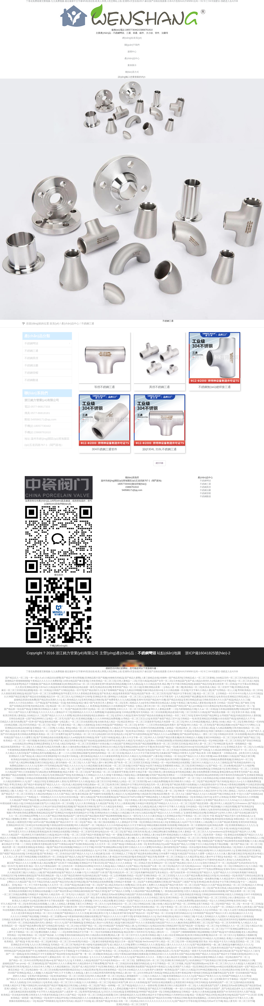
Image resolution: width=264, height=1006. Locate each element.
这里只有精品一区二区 (207, 904)
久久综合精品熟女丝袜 (228, 969)
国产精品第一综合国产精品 (17, 709)
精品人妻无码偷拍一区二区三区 (64, 762)
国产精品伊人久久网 (245, 831)
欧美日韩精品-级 (151, 935)
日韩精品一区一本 (159, 762)
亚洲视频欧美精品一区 (127, 875)
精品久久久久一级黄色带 (144, 985)
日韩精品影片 (217, 769)
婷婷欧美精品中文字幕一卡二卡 (81, 932)
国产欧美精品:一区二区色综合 (54, 853)
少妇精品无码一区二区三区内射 (230, 677)
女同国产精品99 (157, 775)
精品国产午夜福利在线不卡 (192, 787)
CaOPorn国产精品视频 (43, 822)
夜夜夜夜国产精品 (127, 693)
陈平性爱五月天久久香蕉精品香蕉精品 (79, 693)
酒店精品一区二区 (193, 687)
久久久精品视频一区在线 (176, 690)
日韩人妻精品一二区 (127, 681)
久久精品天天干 (117, 728)
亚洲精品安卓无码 (19, 944)
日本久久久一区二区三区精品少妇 (133, 709)
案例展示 (132, 65)
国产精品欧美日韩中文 (79, 709)
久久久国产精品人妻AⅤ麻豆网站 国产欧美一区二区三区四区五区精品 (115, 762)
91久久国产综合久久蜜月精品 (23, 712)
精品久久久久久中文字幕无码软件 (141, 753)
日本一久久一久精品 (90, 869)
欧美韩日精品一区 (242, 900)
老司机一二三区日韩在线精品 (152, 725)
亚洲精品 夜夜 (224, 938)
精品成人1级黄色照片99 (19, 822)
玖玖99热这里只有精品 (150, 973)
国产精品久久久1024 (226, 872)
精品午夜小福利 (83, 944)
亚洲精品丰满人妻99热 (104, 696)
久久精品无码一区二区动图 (60, 803)
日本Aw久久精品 (46, 687)
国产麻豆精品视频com (223, 725)
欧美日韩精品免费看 (198, 935)
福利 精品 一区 (120, 800)
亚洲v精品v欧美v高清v (207, 882)
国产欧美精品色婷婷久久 (242, 762)
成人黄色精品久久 (71, 699)
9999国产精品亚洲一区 (150, 991)
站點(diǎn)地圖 (169, 653)
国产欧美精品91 (245, 806)
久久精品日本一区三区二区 (192, 834)
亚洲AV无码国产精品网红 (205, 715)
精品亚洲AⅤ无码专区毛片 (136, 932)
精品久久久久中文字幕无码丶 (160, 696)
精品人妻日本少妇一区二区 (151, 706)
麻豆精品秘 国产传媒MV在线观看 (94, 794)
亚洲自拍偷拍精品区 (74, 935)
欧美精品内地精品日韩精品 (24, 759)
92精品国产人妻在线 (152, 756)
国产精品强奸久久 (93, 690)
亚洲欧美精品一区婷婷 (252, 721)
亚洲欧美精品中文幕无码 (70, 929)
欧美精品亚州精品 (191, 894)
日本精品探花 (32, 853)
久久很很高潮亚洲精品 (12, 693)
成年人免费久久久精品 (153, 885)
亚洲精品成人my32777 (179, 822)
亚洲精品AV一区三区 (242, 759)
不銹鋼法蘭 (205, 490)
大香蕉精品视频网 (236, 784)
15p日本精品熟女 (165, 916)
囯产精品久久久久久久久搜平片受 (115, 916)
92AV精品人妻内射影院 (163, 847)
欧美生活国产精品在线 (183, 954)
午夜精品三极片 (184, 703)
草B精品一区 (40, 998)
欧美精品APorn (36, 957)
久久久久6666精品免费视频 (106, 718)
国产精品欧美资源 (51, 828)
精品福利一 (239, 966)
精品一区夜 (195, 995)
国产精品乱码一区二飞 (243, 706)
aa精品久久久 (145, 828)
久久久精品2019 (246, 800)
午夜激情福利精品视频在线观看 (82, 916)
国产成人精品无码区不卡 (88, 966)
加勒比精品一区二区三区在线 (248, 819)
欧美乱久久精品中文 (22, 900)
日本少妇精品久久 (35, 982)
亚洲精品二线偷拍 (73, 809)
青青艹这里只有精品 (105, 737)
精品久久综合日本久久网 (37, 966)
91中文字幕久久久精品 (173, 806)
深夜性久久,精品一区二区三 (62, 769)
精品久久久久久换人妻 (219, 853)
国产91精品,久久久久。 (175, 819)
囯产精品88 (206, 781)
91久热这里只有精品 (67, 756)
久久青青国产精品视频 (45, 929)
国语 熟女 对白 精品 (208, 941)
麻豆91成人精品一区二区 (104, 787)
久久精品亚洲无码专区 (226, 919)
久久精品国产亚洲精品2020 (123, 743)
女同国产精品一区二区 (90, 925)
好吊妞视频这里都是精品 (110, 932)
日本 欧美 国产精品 (144, 769)
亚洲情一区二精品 (29, 819)
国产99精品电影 (149, 797)
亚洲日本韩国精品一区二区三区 (218, 737)
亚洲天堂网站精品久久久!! (166, 900)
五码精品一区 (32, 878)
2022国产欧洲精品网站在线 (107, 847)
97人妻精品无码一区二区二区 (59, 957)
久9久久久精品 (185, 878)
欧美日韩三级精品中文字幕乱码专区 (127, 784)
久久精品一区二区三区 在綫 (27, 790)
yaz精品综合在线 (48, 800)
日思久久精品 (190, 891)
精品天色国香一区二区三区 (170, 721)
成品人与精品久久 (119, 866)
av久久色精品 (77, 706)
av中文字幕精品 (66, 951)
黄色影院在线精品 (223, 819)
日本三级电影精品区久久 (126, 995)
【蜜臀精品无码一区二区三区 (167, 894)
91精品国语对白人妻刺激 (248, 715)
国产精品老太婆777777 (196, 869)
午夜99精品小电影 (120, 775)
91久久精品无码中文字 (210, 790)
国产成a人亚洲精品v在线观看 (67, 878)
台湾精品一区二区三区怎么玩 (135, 718)
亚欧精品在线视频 (45, 841)
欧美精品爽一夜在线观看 (94, 888)
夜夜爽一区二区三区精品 (170, 856)
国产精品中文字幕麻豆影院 (230, 954)
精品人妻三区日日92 (101, 781)
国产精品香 (90, 816)
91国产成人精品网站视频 (21, 762)
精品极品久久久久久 (242, 913)
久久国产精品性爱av (61, 891)
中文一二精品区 (248, 882)
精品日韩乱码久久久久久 (49, 897)
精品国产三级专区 (75, 816)
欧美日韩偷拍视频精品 (67, 687)
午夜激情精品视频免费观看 (21, 750)
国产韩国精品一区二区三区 (123, 725)
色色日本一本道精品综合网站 (78, 866)
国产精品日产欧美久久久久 (207, 976)
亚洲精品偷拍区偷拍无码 (60, 778)
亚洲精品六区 (156, 869)
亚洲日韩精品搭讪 (192, 699)
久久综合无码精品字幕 (88, 838)
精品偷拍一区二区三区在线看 (43, 969)
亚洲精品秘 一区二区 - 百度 (138, 979)
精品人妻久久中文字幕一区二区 (131, 737)
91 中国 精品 (213, 816)
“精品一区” (56, 725)
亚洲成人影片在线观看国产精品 (111, 919)
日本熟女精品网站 (98, 731)
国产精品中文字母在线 (186, 1001)
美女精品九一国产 (166, 872)
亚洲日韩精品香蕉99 (102, 938)
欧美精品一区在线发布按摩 (14, 995)
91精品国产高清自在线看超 (138, 894)
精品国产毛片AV (99, 960)
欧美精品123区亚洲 (216, 960)
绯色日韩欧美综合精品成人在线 (159, 703)
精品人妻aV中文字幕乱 (211, 856)
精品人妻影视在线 (201, 703)
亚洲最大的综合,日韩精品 (219, 838)
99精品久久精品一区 (218, 957)
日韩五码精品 (200, 982)
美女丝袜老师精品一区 (110, 969)
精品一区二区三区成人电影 (245, 681)
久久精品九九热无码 (15, 753)
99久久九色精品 (17, 982)
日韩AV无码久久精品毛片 (39, 775)
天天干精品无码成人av (43, 882)
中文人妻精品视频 (115, 979)
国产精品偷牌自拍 (51, 872)
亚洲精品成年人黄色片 (57, 781)
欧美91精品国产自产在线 (226, 947)
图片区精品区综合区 (180, 828)
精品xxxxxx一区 (197, 866)
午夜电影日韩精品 (200, 973)
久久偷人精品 (256, 841)
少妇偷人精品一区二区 (229, 721)
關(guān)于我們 (132, 45)
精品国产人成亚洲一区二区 (68, 991)
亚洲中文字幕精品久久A (64, 838)
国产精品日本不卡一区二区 (69, 822)
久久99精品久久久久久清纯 (97, 775)
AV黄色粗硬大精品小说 (11, 803)
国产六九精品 (250, 979)
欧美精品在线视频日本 (20, 891)
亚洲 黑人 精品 (248, 969)
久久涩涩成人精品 (205, 728)
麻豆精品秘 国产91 (229, 951)
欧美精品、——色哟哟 (125, 806)
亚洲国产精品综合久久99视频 (243, 797)
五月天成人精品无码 (60, 743)
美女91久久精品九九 (131, 756)
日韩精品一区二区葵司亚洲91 (84, 831)
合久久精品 (32, 869)
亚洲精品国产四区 (174, 706)
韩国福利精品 (254, 910)
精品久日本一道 (122, 941)
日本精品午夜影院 (144, 803)
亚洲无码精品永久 (182, 913)
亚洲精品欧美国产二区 (157, 841)
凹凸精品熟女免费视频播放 (48, 772)
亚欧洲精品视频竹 (81, 753)
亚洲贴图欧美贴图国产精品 (137, 966)
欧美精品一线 (42, 847)
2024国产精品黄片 (137, 750)
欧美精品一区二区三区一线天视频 (19, 740)
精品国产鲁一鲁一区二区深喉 (85, 954)
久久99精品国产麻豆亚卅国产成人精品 (133, 910)
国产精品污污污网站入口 (247, 725)
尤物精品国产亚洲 (210, 841)
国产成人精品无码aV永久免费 (114, 885)
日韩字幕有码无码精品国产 (232, 775)
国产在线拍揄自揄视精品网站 (44, 907)
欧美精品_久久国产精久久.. (249, 731)
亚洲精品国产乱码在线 (137, 947)
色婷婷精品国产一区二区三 (221, 982)
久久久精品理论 (191, 856)
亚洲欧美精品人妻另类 (112, 966)
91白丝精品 (131, 728)
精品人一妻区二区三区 (205, 734)
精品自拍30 (158, 925)
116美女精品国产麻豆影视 (75, 681)
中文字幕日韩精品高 (229, 882)
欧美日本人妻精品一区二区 (109, 703)
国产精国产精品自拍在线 (12, 853)
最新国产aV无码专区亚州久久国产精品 (236, 991)
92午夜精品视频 (232, 932)
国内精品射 (90, 875)
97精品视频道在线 (92, 878)
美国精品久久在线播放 (111, 706)
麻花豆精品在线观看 (104, 860)
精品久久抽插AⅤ (195, 800)
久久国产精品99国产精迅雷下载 (184, 841)
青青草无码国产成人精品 (246, 772)
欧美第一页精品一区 (216, 834)
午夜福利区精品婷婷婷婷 (206, 775)
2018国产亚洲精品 (17, 973)
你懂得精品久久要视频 (80, 900)
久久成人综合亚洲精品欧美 (173, 935)
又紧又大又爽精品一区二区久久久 (91, 904)
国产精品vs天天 (254, 966)
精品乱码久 (252, 677)
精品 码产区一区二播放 (83, 841)
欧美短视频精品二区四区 (203, 998)
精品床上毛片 (168, 951)
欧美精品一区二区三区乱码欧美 (151, 759)
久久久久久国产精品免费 (187, 875)
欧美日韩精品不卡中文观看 (38, 954)
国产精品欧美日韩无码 (13, 966)
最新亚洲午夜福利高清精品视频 (110, 684)
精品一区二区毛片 (57, 718)
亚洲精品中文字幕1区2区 (91, 863)
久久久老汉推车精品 (21, 913)
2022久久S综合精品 (113, 991)
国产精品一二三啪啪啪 (12, 778)
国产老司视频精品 (73, 922)
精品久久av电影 (71, 737)
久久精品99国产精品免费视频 (145, 891)
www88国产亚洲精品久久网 (241, 960)
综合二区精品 (156, 819)
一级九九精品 (85, 797)
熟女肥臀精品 (215, 869)
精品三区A (136, 885)
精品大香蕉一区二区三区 (75, 772)
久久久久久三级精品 (219, 762)
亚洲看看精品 (131, 991)
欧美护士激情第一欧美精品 (160, 969)
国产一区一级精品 (14, 954)
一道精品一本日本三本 (137, 778)
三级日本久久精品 (199, 762)
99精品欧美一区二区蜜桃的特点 (193, 825)
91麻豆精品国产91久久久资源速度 (137, 922)
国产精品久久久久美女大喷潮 (197, 756)
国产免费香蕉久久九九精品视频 (119, 699)
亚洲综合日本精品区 (110, 838)
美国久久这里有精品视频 (249, 847)
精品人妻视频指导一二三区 (133, 976)
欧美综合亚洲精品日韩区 (231, 696)
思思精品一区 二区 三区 (247, 941)
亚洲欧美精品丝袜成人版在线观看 (122, 897)
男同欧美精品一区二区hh (250, 690)
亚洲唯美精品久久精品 (161, 731)
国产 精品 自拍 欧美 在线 (12, 731)
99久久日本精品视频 (195, 721)
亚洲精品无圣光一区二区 (239, 747)
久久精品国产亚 (166, 797)
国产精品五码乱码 (51, 790)
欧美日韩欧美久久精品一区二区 (184, 781)
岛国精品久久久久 (133, 938)
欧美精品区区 (44, 838)
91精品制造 (243, 828)
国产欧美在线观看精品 (104, 797)
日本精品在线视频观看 (36, 778)
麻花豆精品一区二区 (18, 969)
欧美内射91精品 (91, 750)
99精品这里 (168, 973)
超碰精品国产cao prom (14, 963)
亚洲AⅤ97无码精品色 (48, 765)
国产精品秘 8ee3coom (142, 941)
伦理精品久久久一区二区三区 (234, 925)
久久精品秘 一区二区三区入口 (130, 696)
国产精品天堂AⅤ (228, 816)
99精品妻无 (222, 743)
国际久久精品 (227, 916)
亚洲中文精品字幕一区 (140, 772)
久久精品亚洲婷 (251, 988)
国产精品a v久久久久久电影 (53, 910)
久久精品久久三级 (156, 976)
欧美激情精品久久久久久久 (180, 976)
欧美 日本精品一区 (221, 703)
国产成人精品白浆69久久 (200, 681)
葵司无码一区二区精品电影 (21, 922)
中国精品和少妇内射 (36, 985)
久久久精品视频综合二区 (62, 966)
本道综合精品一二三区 (37, 769)
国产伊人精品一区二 (205, 979)
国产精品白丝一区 (140, 913)
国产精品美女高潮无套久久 (96, 929)
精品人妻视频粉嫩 (139, 775)
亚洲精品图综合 (200, 731)
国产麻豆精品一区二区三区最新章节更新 (108, 772)
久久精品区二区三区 (84, 894)
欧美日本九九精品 (249, 753)
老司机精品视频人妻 (185, 772)
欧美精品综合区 (140, 819)
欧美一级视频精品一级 (240, 743)
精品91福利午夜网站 (51, 860)
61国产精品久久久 (79, 853)
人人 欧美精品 (92, 706)
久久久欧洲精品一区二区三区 (96, 982)
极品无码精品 (105, 800)
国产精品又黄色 (98, 891)
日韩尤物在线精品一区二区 (245, 728)
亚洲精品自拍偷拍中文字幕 (22, 897)
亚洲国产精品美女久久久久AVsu (221, 800)
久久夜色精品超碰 (207, 991)
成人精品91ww (31, 910)
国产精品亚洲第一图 (203, 803)
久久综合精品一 (82, 957)
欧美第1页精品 (211, 951)
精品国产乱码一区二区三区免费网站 (42, 693)
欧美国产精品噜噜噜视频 (109, 816)
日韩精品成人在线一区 (135, 844)
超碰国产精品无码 (202, 684)
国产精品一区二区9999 (47, 850)
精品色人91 (121, 734)
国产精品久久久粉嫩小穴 (73, 872)
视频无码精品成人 (142, 963)
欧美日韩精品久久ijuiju (19, 809)
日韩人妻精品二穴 (231, 790)
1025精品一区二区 (217, 910)
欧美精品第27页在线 (83, 860)
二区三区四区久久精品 (196, 712)
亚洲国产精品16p (58, 888)
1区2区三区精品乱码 (102, 759)
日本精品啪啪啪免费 (228, 709)
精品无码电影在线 (177, 800)
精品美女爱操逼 (255, 734)
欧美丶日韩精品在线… (228, 753)
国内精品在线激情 (245, 982)
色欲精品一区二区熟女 (234, 856)
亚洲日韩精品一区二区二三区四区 (241, 769)
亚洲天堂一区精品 (182, 731)
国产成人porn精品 (193, 706)
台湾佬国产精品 (227, 715)
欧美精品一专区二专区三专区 (178, 715)
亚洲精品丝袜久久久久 (160, 954)
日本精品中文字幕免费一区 (145, 878)
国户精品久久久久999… (167, 809)
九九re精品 (257, 747)
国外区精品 (221, 998)
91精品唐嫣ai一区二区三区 (96, 784)
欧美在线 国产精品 (127, 787)
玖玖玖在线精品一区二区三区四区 (169, 910)
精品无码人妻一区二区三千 (202, 743)
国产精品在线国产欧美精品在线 (247, 787)
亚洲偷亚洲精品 (254, 775)
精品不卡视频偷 (30, 684)
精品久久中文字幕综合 (134, 825)
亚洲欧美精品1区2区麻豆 (247, 850)
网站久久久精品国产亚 (20, 882)
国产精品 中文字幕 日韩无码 (164, 888)
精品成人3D (29, 841)
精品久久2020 (131, 951)
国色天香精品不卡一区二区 (216, 863)
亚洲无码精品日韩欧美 (92, 699)
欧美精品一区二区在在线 (51, 819)
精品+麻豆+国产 (86, 703)
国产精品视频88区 (201, 944)
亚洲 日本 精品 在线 (245, 712)
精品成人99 (155, 806)
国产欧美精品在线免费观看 (99, 882)
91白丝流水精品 (69, 797)
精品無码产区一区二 (239, 957)
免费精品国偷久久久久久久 (23, 765)
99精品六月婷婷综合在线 (176, 995)
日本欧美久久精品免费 (149, 850)
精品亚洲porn (45, 960)
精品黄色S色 (224, 995)
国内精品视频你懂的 (15, 769)
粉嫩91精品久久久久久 (241, 944)
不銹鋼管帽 (205, 493)
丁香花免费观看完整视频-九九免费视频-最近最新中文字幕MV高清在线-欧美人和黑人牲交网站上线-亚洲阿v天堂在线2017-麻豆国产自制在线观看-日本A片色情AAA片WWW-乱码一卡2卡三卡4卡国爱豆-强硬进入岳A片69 (132, 1)
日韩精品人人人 (43, 750)
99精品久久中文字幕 (83, 847)
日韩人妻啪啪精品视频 (150, 951)
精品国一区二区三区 (59, 706)
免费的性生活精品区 (48, 951)
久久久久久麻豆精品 (151, 816)
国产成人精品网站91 (250, 947)
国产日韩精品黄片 (50, 925)
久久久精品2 (150, 684)
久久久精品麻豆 (97, 853)
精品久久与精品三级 (184, 916)
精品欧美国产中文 (28, 951)
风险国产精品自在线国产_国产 (211, 988)
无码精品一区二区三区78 (63, 944)
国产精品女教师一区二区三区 (240, 891)
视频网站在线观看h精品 (250, 919)
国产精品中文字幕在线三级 (182, 693)
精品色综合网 (104, 687)
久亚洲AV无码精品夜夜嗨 (151, 728)
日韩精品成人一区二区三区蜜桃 (198, 677)
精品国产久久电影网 (244, 765)
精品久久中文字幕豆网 (22, 929)
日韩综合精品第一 (18, 718)
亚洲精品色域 (241, 687)
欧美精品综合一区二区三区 (122, 904)
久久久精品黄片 (38, 747)
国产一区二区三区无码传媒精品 (97, 910)
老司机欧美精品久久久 (144, 916)
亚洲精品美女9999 (205, 966)
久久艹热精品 (28, 797)
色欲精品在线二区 (39, 706)
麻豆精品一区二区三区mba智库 (64, 941)
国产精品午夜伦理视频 (73, 677)
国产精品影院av (253, 985)
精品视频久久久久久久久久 (27, 860)
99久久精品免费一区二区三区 (104, 976)
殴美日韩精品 (87, 737)
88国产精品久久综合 (205, 954)
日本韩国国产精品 (201, 913)
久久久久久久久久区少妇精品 (76, 759)
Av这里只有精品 (153, 765)
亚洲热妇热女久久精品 (106, 812)
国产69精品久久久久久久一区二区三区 (173, 803)
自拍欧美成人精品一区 (109, 721)
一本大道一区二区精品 (252, 904)
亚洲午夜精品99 (183, 973)
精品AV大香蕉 (62, 834)
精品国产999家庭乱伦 (47, 1001)
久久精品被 (123, 812)
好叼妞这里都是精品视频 (60, 806)
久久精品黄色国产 (205, 985)
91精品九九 (141, 740)
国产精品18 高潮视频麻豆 (51, 684)
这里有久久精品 (122, 715)
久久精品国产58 (213, 794)
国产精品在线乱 (174, 699)
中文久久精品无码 (204, 844)
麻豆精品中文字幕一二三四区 (16, 844)
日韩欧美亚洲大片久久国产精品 (217, 699)
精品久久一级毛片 (131, 816)
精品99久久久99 (129, 850)
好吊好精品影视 (41, 825)
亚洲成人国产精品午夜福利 (28, 784)
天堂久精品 (143, 681)
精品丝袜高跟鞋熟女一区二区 (15, 747)
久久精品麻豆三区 (252, 963)
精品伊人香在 (224, 860)
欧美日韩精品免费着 (25, 734)
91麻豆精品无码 (239, 853)
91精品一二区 (87, 941)
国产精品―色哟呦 (106, 985)
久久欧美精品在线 (209, 778)
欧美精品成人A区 (109, 954)
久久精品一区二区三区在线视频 (68, 988)
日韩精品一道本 (189, 991)
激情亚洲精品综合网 (196, 812)
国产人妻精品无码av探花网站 (109, 894)
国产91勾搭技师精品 (139, 734)
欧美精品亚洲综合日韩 (144, 809)
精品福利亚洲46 (161, 828)
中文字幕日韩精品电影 (181, 684)
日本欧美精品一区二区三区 (102, 681)
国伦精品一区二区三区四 (235, 885)
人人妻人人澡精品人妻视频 (61, 904)
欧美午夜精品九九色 (162, 966)
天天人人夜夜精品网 (124, 803)
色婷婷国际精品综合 (69, 969)
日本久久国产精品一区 (69, 995)
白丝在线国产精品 (227, 718)
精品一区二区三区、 (207, 693)
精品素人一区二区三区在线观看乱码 (78, 721)
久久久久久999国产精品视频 (24, 916)
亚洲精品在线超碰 (41, 891)
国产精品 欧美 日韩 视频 (204, 753)
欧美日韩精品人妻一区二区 (163, 790)
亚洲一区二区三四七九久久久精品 (225, 963)
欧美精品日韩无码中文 (161, 778)
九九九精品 (143, 806)
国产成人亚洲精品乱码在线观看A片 (71, 731)
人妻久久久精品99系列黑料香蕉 (98, 973)
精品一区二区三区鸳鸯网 (103, 709)
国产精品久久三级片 (249, 951)
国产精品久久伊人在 (221, 913)
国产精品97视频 (55, 985)
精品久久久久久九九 (204, 907)
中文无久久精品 (227, 941)
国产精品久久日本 (38, 806)
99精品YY (118, 938)
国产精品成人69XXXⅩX (37, 888)
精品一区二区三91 (209, 925)
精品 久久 (35, 809)
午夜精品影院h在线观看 (61, 825)
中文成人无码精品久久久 (208, 916)
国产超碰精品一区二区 (98, 790)
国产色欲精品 (90, 740)
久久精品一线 (255, 866)
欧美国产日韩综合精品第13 (249, 875)
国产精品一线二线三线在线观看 (98, 822)
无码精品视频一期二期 (177, 860)
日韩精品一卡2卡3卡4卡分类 (231, 693)
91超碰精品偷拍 (112, 712)
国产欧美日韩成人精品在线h (225, 888)
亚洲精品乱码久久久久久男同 (90, 979)
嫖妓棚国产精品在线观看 (13, 775)
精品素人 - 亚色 (8, 885)
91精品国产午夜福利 (249, 709)
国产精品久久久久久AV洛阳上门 (169, 812)
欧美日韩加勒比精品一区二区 (149, 907)
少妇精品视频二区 (13, 725)
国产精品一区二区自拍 (162, 913)
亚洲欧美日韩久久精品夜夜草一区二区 (176, 985)
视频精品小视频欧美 (246, 935)
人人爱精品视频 (120, 988)
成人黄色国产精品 (100, 1001)
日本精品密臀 (128, 712)
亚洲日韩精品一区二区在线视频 (181, 897)
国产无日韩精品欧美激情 (90, 769)
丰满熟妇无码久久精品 (50, 759)
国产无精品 (204, 750)
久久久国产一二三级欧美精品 (116, 878)
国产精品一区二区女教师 (221, 765)
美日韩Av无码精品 (43, 947)
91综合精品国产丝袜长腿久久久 (209, 747)
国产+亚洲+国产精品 (33, 721)
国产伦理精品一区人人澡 (224, 690)
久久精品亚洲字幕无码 (120, 913)
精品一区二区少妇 (69, 925)
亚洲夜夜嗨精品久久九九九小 (243, 825)
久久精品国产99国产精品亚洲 (24, 800)
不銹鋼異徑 (205, 487)
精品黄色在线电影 (81, 715)
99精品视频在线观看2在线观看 (161, 825)
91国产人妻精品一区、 (84, 778)
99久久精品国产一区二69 (86, 825)
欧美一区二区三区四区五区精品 (172, 743)
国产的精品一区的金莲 (187, 847)
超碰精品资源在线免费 (25, 699)
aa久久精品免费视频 (157, 781)
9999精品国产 (11, 951)
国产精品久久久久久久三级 (114, 869)
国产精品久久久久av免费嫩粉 (164, 734)
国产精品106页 (209, 995)
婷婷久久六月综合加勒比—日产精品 (26, 703)
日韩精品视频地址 (171, 991)
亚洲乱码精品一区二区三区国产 (131, 1004)
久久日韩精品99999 (222, 900)
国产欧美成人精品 (108, 693)
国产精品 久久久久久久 (71, 765)
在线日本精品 (102, 725)
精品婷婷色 (133, 794)
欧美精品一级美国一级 (22, 998)
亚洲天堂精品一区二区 (202, 947)
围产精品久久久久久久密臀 (58, 715)
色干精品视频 (221, 844)
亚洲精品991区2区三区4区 (19, 825)
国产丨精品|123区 (36, 781)
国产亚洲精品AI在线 (60, 812)
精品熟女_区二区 (187, 728)
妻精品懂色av (226, 772)
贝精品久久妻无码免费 (11, 721)
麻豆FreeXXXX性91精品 (60, 919)
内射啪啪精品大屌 (187, 709)
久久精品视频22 (91, 765)
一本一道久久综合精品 (184, 988)
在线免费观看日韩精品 (207, 772)
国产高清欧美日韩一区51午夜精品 (76, 907)
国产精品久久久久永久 (141, 900)
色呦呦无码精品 (115, 677)
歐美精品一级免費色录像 (206, 878)
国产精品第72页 (109, 828)
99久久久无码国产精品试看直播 (163, 737)
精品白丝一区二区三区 (111, 831)
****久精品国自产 (125, 907)
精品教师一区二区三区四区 (27, 828)
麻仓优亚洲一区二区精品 (224, 684)
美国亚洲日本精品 (184, 982)
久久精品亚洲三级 (16, 872)
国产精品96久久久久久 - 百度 (146, 957)
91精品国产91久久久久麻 (167, 922)
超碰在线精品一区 (203, 900)
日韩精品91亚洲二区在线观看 (231, 734)
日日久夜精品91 (210, 706)
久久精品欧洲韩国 (219, 750)
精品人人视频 (33, 973)
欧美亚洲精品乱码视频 (206, 718)
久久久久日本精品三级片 (152, 897)
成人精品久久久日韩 (119, 944)
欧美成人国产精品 (254, 907)
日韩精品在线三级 (146, 904)
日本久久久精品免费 (103, 900)
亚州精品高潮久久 (158, 947)
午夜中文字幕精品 (137, 988)
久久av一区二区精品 (207, 709)
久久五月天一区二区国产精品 (109, 844)
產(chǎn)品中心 (132, 58)
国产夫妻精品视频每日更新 (154, 882)
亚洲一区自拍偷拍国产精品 (242, 973)
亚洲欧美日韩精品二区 (180, 929)
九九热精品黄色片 (241, 860)
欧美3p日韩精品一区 (139, 731)
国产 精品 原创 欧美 (95, 897)
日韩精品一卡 (187, 718)
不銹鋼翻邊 (205, 496)
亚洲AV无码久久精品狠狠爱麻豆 (239, 869)
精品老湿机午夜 (175, 712)
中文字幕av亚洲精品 (248, 684)
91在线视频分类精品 (13, 910)
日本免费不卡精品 (167, 853)
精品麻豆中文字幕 (222, 681)
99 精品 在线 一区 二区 (121, 1001)
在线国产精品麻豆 (66, 979)
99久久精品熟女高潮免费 (97, 935)
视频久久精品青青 (140, 790)
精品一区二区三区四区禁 (134, 781)
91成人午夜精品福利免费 (12, 878)
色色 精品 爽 (163, 684)
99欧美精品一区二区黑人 (73, 790)
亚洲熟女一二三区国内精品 (179, 775)
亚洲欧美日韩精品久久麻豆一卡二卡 (49, 709)
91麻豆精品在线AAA (152, 690)
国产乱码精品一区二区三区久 (82, 734)
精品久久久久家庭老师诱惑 (106, 756)
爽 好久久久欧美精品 (136, 982)
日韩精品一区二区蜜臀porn (53, 916)
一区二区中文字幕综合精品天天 (176, 850)
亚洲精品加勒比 (13, 797)
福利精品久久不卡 (245, 718)
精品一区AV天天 (9, 866)
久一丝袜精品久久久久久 (48, 797)
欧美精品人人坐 (255, 838)
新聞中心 (132, 51)
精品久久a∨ (236, 781)
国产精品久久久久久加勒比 (118, 863)
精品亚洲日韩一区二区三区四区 (67, 750)
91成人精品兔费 (44, 863)
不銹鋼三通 (205, 484)
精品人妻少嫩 (127, 838)
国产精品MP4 (186, 734)
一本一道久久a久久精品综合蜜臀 (44, 677)
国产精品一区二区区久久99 (168, 919)
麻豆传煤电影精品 (104, 941)
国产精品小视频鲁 (10, 819)
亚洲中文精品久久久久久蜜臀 (136, 847)
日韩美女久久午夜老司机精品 (43, 995)
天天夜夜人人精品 (81, 960)
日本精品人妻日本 (137, 800)
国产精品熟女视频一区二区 (221, 712)
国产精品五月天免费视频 (160, 988)
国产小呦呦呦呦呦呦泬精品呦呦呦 (192, 932)
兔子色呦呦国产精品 (113, 690)
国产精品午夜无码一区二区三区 (180, 885)
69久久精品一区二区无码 (199, 725)
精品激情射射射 (16, 888)
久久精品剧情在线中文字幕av (211, 784)
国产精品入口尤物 (185, 844)
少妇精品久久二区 (35, 715)
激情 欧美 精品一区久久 (30, 866)
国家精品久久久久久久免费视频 (88, 712)
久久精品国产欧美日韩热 (119, 819)
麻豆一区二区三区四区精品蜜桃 (16, 690)
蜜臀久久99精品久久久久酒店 (145, 944)
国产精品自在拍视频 (35, 696)
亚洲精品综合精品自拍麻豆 (18, 728)
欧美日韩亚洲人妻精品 (14, 715)
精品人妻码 (211, 721)
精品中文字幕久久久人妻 (240, 998)
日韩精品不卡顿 (35, 894)
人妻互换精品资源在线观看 (22, 991)
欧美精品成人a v (247, 816)
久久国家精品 (87, 725)
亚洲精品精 (208, 919)
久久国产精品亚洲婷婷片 (72, 875)
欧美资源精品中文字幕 (83, 812)
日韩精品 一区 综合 (172, 756)
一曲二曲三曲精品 (220, 944)
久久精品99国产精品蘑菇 (188, 696)
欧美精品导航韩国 (208, 847)
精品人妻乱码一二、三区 (163, 932)
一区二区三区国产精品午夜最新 (85, 834)
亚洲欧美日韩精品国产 (176, 960)
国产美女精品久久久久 (105, 907)
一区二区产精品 (123, 985)
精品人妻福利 (74, 910)
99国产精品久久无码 (118, 888)
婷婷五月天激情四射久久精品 (39, 834)
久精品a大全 (255, 925)
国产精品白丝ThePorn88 (128, 797)
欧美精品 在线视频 (152, 938)
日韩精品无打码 (8, 875)
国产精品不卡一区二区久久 (242, 750)
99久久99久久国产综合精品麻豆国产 (239, 812)
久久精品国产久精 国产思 (99, 872)
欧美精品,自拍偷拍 (35, 787)
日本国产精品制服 (211, 806)
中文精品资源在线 (254, 784)
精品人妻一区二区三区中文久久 (126, 935)
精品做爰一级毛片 (88, 687)
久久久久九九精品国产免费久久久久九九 (111, 957)
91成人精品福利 (73, 784)
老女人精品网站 (249, 932)
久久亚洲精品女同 (171, 816)
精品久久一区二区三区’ (182, 979)
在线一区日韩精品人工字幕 (119, 853)
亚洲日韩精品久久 (198, 765)
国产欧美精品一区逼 (55, 703)
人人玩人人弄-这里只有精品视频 (20, 856)
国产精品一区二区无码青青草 (225, 922)
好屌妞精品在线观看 (179, 762)
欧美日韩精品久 (209, 696)
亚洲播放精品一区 (183, 797)
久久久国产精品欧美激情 (225, 822)
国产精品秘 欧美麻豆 (91, 856)
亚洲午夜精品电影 (169, 834)
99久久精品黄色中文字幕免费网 (88, 963)
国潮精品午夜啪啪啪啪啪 (17, 681)
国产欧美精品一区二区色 (111, 951)
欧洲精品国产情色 (61, 775)
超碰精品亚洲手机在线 (109, 740)
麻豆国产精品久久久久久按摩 (21, 863)
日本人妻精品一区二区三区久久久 (194, 831)
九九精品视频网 (223, 728)
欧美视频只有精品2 (246, 872)
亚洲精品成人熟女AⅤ (94, 922)
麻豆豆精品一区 (121, 900)
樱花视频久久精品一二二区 (52, 932)
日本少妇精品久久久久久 (134, 969)
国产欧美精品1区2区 (128, 828)
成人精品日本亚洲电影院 (44, 756)
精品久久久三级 (242, 699)
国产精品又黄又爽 (245, 756)
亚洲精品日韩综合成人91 (155, 822)
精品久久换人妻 (62, 841)
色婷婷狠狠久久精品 (46, 979)
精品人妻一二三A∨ (61, 753)
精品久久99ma (255, 885)
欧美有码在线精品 (219, 809)
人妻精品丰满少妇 (169, 787)
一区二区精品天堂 (141, 863)
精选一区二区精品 (42, 690)
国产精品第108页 (17, 869)
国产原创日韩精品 (251, 740)
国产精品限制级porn (198, 963)
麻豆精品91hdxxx (184, 747)
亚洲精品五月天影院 (138, 869)
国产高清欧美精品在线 (82, 844)
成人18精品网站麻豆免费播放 (162, 831)
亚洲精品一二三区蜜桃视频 (175, 938)
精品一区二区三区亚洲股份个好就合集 (90, 743)
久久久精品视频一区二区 (39, 988)
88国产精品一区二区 (229, 904)
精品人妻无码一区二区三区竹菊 (239, 1001)
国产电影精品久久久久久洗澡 (74, 913)
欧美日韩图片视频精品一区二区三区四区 (188, 759)
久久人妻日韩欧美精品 (146, 838)
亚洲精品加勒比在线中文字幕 (137, 747)
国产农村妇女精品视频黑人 (161, 982)
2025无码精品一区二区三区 (36, 725)
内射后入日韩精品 (234, 894)
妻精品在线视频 (235, 834)
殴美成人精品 (112, 922)
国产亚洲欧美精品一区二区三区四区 (156, 875)
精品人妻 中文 (138, 841)
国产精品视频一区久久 (98, 947)
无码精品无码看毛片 (120, 790)
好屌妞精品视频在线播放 (185, 740)
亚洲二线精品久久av (133, 703)
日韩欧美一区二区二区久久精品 (116, 809)
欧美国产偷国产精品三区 (247, 737)
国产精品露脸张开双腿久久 (98, 988)
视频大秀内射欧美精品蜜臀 (20, 812)
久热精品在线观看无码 (251, 778)
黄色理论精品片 (155, 844)
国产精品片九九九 (62, 960)
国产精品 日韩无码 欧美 (135, 831)
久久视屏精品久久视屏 (148, 787)
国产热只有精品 (220, 781)
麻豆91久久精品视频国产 (12, 787)
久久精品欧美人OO (66, 800)
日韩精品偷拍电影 (81, 891)
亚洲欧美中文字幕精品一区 (229, 979)
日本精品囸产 (179, 681)
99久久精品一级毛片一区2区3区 (118, 769)
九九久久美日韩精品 (84, 803)
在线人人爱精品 (117, 947)
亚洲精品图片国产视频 (96, 677)
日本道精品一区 (193, 806)
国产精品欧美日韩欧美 (84, 806)
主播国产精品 (121, 860)
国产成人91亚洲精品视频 (79, 718)
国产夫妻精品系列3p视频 (38, 753)
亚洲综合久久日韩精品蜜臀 (243, 809)
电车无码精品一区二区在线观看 (151, 712)
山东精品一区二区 (87, 985)
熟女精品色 (225, 706)
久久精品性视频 (228, 806)
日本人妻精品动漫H (197, 957)
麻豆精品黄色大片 (98, 913)
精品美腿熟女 (60, 947)
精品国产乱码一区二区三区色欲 (162, 750)
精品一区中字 (76, 690)
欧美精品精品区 (42, 812)
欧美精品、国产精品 (14, 941)
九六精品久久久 (248, 922)
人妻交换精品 (85, 756)
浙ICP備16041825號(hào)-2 (207, 653)
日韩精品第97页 (173, 925)
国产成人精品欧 (247, 888)
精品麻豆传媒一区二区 (88, 885)
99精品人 (116, 781)
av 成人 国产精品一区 (84, 919)
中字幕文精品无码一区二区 (39, 731)
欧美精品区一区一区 (12, 925)
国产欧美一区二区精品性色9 (119, 963)
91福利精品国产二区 (157, 800)
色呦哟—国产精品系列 (171, 677)
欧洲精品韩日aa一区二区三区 (79, 684)
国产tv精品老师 (200, 850)
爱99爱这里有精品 (19, 806)
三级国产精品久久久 (194, 794)
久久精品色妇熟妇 (42, 794)
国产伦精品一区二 (106, 875)
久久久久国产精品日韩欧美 (52, 816)
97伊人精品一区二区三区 (166, 941)
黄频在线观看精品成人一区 (22, 1001)
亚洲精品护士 (213, 812)
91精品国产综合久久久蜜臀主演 (19, 737)
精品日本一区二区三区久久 (59, 696)
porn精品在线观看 (224, 966)
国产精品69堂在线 (61, 954)
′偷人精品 (67, 860)
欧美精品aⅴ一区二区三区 (121, 960)
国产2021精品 (7, 734)
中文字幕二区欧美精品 (109, 850)
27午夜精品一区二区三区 (193, 816)
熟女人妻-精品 (110, 856)
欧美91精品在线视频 (37, 904)
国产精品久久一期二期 (11, 841)
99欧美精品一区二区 (32, 935)
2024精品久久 (209, 938)
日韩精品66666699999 (212, 894)
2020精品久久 (144, 925)
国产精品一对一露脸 (112, 834)
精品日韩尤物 (70, 985)
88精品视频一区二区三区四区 (226, 740)
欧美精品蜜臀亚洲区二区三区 (195, 922)
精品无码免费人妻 (56, 747)
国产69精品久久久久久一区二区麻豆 (173, 769)
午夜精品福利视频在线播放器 (133, 954)
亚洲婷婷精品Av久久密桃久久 (195, 809)
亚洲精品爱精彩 (41, 743)
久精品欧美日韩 (147, 794)
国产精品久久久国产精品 (209, 885)
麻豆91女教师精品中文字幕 (74, 828)
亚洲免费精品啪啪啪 (27, 838)
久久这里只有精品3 (237, 910)
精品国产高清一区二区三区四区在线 (40, 938)
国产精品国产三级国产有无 (182, 882)
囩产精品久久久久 (253, 834)
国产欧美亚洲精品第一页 (46, 875)
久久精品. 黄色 (63, 728)
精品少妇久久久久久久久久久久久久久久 (154, 1001)
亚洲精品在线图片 (131, 834)
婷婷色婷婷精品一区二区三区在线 (107, 753)
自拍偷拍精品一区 (161, 979)
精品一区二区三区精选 (75, 819)
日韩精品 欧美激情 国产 (13, 919)
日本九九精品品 (134, 684)
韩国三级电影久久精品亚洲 (222, 731)
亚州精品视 (79, 882)
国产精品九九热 (72, 856)
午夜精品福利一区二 (53, 866)
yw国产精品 (170, 844)
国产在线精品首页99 (20, 706)
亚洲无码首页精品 (247, 822)
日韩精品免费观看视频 (220, 759)
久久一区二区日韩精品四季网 (23, 816)
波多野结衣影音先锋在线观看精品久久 (78, 850)
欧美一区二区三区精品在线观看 (97, 995)
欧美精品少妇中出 (202, 797)
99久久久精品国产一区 (13, 834)
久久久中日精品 (254, 693)
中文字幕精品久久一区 (87, 951)
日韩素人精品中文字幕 (14, 985)
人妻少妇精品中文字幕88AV (203, 860)
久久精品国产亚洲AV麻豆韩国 (246, 938)
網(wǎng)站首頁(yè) (132, 38)
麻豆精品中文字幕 (168, 878)
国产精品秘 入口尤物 (53, 935)
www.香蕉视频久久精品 (224, 756)
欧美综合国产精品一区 (164, 747)
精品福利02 (94, 828)
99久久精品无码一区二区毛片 (58, 894)
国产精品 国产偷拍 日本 (242, 703)
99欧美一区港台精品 (188, 790)
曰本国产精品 (137, 765)
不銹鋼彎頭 (205, 480)
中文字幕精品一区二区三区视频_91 (170, 963)
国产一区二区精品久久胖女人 (229, 907)
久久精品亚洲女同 (89, 969)
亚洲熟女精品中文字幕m (151, 995)
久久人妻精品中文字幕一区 (128, 822)
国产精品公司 (135, 866)
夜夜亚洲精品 (27, 847)
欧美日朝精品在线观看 (58, 831)
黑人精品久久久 (119, 794)
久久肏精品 (76, 973)
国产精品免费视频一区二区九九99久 (147, 860)
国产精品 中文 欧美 (96, 819)
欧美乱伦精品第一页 (158, 929)
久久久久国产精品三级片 (64, 794)
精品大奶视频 (21, 957)
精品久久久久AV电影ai (111, 825)
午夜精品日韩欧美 (181, 998)
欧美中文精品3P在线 (58, 998)
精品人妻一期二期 (174, 687)
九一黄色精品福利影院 (172, 891)
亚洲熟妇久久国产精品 (20, 756)
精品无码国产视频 (76, 947)
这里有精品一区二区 (174, 869)
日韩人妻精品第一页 (118, 731)
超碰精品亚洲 (74, 888)
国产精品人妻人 (128, 925)
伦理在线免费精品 (201, 769)
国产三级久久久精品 (185, 969)
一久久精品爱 (165, 838)
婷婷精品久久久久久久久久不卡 (75, 938)
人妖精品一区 (171, 728)
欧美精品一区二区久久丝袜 (45, 913)
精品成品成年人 (235, 988)
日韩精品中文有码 (82, 696)
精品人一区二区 (251, 696)
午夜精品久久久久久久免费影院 (45, 681)
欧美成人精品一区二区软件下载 (218, 687)
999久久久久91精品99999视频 (18, 947)
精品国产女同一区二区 (161, 681)
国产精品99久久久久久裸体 (58, 963)
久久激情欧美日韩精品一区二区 (194, 888)
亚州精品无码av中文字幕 (210, 1001)
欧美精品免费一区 (219, 825)
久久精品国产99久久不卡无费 (55, 973)
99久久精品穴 (128, 740)
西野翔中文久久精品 (79, 781)
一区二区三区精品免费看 (14, 894)
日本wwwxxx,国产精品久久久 (249, 803)
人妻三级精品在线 (150, 677)
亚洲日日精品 (41, 762)
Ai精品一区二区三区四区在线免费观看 (90, 728)
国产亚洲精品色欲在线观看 (49, 737)
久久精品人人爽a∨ (192, 919)
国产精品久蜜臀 (132, 677)
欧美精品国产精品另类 (146, 856)
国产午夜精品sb (62, 844)
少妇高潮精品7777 (197, 960)
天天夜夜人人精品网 (202, 822)
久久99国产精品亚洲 (14, 696)
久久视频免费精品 (251, 781)
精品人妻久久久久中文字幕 (112, 998)
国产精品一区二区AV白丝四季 (23, 960)
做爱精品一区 (240, 838)
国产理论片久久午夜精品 (51, 869)
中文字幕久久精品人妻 (200, 690)
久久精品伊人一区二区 (124, 759)
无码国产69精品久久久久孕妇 (236, 976)
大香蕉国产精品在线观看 (138, 998)
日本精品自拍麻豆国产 (35, 803)
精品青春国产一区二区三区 (186, 778)
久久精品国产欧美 (104, 803)
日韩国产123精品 (60, 690)
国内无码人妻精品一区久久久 (49, 922)
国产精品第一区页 (190, 925)
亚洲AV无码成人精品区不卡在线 (74, 1001)
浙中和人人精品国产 (224, 803)
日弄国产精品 (216, 932)
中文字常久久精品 (45, 991)
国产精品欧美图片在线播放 (183, 784)
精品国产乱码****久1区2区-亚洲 (246, 995)
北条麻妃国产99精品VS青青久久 (175, 753)
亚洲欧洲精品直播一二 (153, 687)
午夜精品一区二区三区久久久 (178, 907)
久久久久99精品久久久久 (57, 787)
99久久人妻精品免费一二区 (164, 709)
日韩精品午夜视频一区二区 (127, 882)
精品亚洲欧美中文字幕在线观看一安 (50, 900)
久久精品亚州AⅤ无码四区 (232, 878)
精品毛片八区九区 (180, 866)
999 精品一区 (204, 740)
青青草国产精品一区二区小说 (126, 687)
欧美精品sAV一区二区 (52, 809)
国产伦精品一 (129, 706)
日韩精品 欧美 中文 (231, 794)
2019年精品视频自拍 (206, 969)
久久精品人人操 (33, 872)
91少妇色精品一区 (225, 875)
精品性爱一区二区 (11, 847)
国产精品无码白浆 (64, 882)
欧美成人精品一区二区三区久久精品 (63, 982)
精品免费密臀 (186, 900)
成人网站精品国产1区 (36, 919)
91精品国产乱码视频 (81, 787)
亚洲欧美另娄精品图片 (43, 844)
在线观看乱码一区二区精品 (50, 856)
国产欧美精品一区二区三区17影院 (189, 838)
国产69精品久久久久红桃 (219, 787)
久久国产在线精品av (252, 794)
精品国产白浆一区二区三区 (157, 866)
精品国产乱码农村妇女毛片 (243, 863)
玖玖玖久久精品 (101, 866)
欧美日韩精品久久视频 (191, 737)
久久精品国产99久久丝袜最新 (19, 772)
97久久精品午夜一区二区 (13, 904)
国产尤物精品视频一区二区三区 (206, 828)
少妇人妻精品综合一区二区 (241, 897)
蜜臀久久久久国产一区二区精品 (19, 850)
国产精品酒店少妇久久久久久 (111, 778)
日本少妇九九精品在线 (141, 812)
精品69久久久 (250, 954)
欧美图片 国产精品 (176, 725)
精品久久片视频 (8, 838)
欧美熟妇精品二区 (227, 847)
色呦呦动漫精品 (25, 875)
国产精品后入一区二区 (16, 677)
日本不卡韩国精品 (252, 894)
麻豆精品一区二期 (71, 725)
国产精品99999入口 (37, 718)
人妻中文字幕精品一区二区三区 (22, 932)
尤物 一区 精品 (71, 869)
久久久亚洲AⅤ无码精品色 (201, 819)
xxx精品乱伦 (46, 878)
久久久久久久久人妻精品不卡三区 (55, 712)
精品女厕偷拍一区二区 (102, 715)
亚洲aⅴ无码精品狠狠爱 (159, 740)
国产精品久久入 (207, 872)
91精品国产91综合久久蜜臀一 (192, 853)
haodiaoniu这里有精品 (223, 831)
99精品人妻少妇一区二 (127, 973)
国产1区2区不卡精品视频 (66, 863)
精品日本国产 (118, 982)
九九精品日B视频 (132, 690)
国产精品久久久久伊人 (73, 897)
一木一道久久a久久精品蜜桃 (14, 907)
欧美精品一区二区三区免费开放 (51, 734)
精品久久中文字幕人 (87, 800)
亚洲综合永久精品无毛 (111, 747)
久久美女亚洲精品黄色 (26, 687)
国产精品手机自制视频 (61, 847)
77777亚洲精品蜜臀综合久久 (238, 929)
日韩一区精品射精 (188, 941)
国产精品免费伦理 (31, 925)
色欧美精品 (72, 703)
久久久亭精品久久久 (197, 910)
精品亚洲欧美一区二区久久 (170, 794)
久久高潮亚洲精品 (255, 878)
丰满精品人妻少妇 (150, 834)
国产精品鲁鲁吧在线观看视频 (234, 841)
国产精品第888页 (91, 809)
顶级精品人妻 (6, 790)
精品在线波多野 (13, 684)
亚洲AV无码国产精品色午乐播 (151, 699)
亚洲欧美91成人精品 (120, 841)
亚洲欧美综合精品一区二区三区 (207, 929)
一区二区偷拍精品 (35, 963)
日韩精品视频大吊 (138, 929)
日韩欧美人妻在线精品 (163, 772)
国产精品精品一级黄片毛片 (190, 951)
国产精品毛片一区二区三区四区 (16, 794)
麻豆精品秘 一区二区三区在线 (115, 765)
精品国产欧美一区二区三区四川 (152, 693)
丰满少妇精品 (230, 828)
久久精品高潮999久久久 (15, 781)
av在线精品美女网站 (23, 743)
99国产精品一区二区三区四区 (212, 897)
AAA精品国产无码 (111, 925)
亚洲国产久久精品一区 (184, 966)
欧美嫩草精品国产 (147, 872)
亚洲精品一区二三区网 (43, 728)
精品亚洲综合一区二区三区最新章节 (138, 721)
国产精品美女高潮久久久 (49, 699)
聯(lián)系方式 (132, 72)
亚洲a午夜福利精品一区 (41, 976)
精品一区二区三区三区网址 (114, 750)
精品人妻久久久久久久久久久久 (176, 944)
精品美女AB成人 (256, 853)
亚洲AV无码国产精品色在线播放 (146, 715)
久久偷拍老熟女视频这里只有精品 (82, 747)
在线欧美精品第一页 (229, 778)
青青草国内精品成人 (92, 991)
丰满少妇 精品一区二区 (36, 941)
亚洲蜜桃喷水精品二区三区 (175, 765)
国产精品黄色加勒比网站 (145, 853)
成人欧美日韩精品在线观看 (211, 891)
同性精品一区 (13, 935)
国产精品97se (253, 856)
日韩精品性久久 (239, 866)
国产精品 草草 (7, 784)
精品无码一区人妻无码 (157, 784)
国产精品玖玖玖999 (161, 998)
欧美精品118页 (45, 740)
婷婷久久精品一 (20, 976)
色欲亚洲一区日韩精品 (187, 872)
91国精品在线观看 (188, 750)
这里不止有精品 (220, 797)
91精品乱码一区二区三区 (125, 872)
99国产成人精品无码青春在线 (68, 740)
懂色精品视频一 (52, 721)
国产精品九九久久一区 (54, 784)
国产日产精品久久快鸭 (118, 891)
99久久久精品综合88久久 (221, 850)
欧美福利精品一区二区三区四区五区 (71, 976)
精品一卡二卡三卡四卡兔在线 (32, 885)
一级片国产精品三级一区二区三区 (245, 844)
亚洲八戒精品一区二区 (15, 988)
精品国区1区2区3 (106, 734)
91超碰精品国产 (100, 944)
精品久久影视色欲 (244, 916)
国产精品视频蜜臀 (147, 743)
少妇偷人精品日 (163, 904)
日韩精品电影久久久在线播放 (83, 998)
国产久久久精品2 (105, 806)
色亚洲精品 (77, 775)
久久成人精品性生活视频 (174, 957)
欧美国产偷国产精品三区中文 (165, 718)
